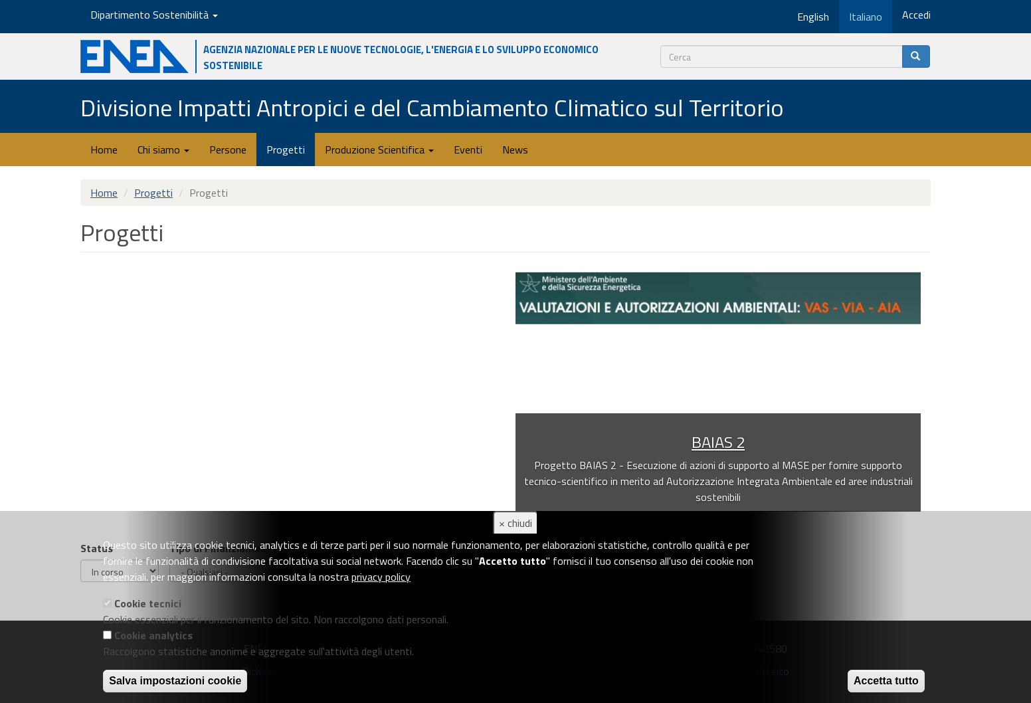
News (515, 149)
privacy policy (381, 577)
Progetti (285, 149)
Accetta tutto (886, 680)
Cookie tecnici (147, 603)
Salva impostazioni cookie (175, 680)
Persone (227, 149)
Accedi (916, 15)
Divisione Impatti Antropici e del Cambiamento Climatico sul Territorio (432, 107)
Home (104, 149)
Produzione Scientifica (379, 149)
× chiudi (515, 523)
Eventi (468, 149)
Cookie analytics (153, 635)
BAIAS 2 (718, 442)
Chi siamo (163, 149)
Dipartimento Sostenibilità (154, 15)
